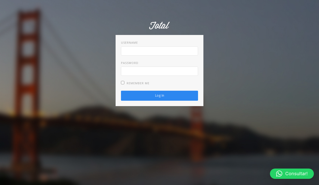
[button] (292, 174)
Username (129, 42)
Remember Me (135, 83)
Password (129, 63)
